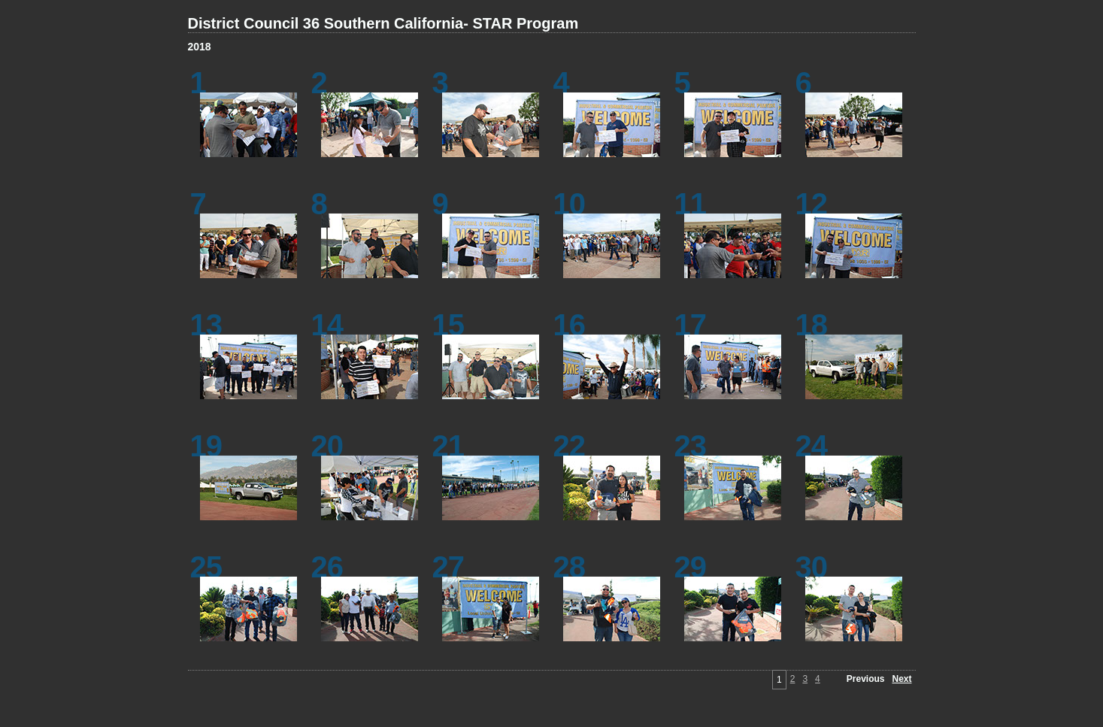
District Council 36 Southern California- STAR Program (383, 23)
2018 (199, 47)
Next (901, 679)
